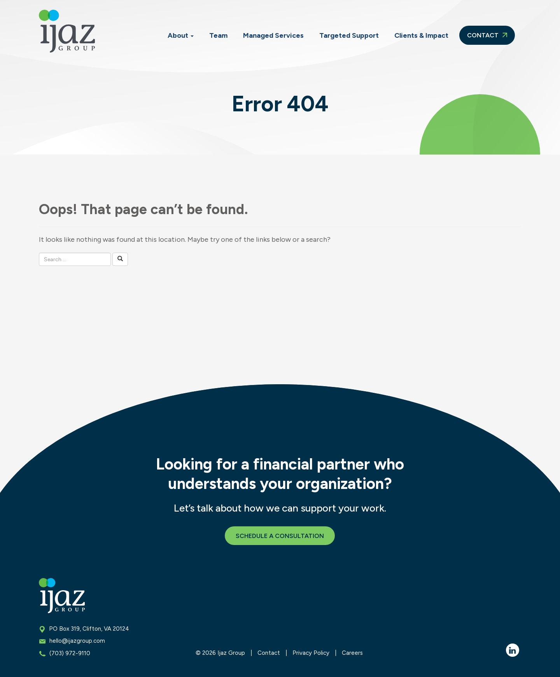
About (181, 35)
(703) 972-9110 (69, 653)
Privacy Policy (310, 652)
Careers (352, 652)
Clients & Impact (421, 35)
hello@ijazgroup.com (77, 640)
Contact (487, 35)
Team (218, 35)
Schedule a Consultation (280, 536)
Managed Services (273, 35)
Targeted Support (349, 35)
